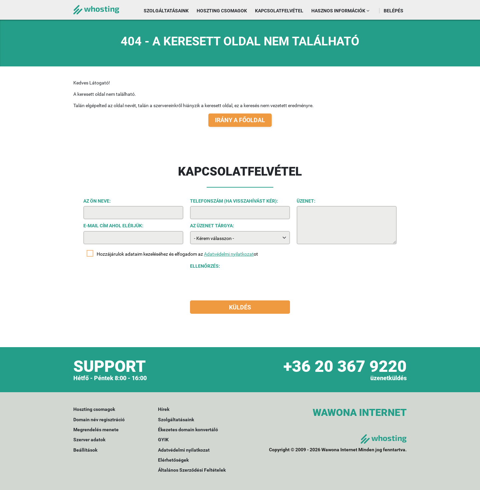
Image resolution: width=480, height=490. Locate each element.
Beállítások (85, 450)
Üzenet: (306, 201)
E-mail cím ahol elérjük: (113, 225)
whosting (96, 8)
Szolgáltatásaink (166, 10)
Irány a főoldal (240, 120)
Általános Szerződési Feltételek (192, 470)
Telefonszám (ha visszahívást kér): (234, 201)
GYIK (163, 439)
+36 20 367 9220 (345, 366)
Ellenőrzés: (205, 266)
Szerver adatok (89, 439)
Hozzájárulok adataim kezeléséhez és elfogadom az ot (177, 254)
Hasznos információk (340, 10)
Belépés (393, 10)
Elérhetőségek (173, 460)
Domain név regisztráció (99, 419)
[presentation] (240, 284)
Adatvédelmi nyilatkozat (229, 254)
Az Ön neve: (97, 201)
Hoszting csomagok (222, 10)
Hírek (163, 409)
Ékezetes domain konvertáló (188, 429)
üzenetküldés (388, 378)
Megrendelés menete (96, 429)
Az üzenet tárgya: (212, 225)
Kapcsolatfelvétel (279, 10)
